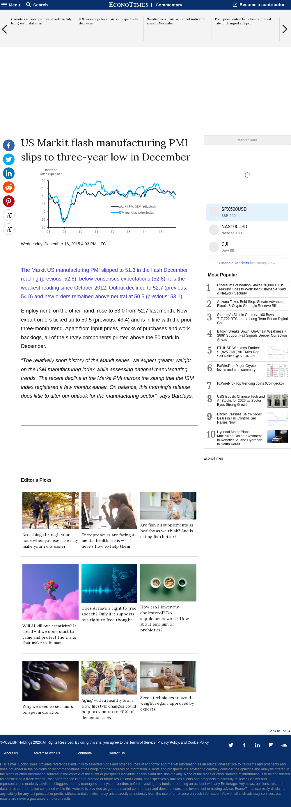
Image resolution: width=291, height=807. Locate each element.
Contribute (84, 753)
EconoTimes (213, 458)
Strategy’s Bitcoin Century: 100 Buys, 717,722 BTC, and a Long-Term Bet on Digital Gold (252, 319)
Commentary (169, 4)
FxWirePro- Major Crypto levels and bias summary (236, 368)
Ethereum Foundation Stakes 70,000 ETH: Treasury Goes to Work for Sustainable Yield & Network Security (251, 289)
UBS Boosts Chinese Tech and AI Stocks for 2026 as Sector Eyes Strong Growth (241, 400)
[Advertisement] (145, 90)
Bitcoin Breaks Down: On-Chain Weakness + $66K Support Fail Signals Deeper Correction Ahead (252, 335)
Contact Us (116, 753)
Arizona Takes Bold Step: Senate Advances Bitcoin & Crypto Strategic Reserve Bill (250, 304)
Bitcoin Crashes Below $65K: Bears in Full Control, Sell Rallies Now (239, 418)
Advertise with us (46, 753)
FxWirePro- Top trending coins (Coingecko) (250, 383)
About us (11, 753)
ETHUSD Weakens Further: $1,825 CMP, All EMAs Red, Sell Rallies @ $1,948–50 (238, 352)
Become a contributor (262, 4)
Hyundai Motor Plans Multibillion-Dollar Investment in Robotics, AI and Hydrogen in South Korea (239, 438)
